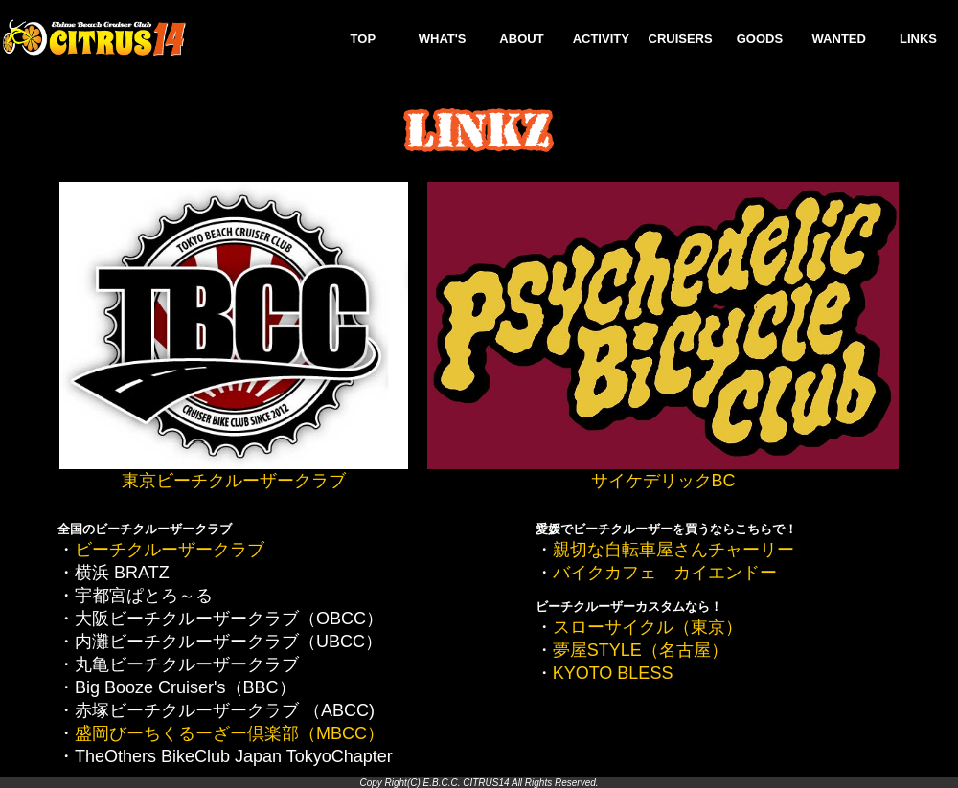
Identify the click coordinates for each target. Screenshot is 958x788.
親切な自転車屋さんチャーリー (673, 549)
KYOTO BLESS (613, 673)
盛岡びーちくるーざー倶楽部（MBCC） (229, 733)
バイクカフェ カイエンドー (665, 572)
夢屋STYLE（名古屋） (640, 650)
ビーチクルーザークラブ (169, 549)
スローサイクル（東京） (647, 627)
